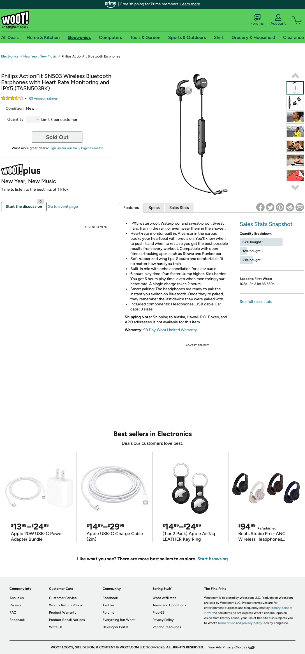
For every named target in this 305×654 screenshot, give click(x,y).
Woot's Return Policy (65, 605)
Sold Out (57, 137)
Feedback (17, 620)
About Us (17, 598)
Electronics (10, 56)
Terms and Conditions (169, 605)
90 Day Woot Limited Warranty (170, 330)
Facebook (110, 598)
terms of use (226, 623)
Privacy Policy (163, 620)
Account (278, 20)
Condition (15, 108)
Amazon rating (43, 98)
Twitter (108, 605)
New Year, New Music (40, 56)
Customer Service (63, 598)
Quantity (15, 119)
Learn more (190, 4)
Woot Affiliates (164, 598)
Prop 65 (158, 612)
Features (131, 207)
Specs (154, 207)
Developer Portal (115, 627)
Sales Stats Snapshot (266, 224)
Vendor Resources (166, 627)
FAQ (13, 612)
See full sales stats (256, 301)
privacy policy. (252, 623)
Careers (16, 605)
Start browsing (212, 558)
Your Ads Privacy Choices (227, 647)
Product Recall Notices (67, 620)
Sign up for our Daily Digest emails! (76, 148)
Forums (257, 20)
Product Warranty (62, 612)
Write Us (56, 627)
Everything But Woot (119, 620)
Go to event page (63, 206)
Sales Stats (179, 207)
